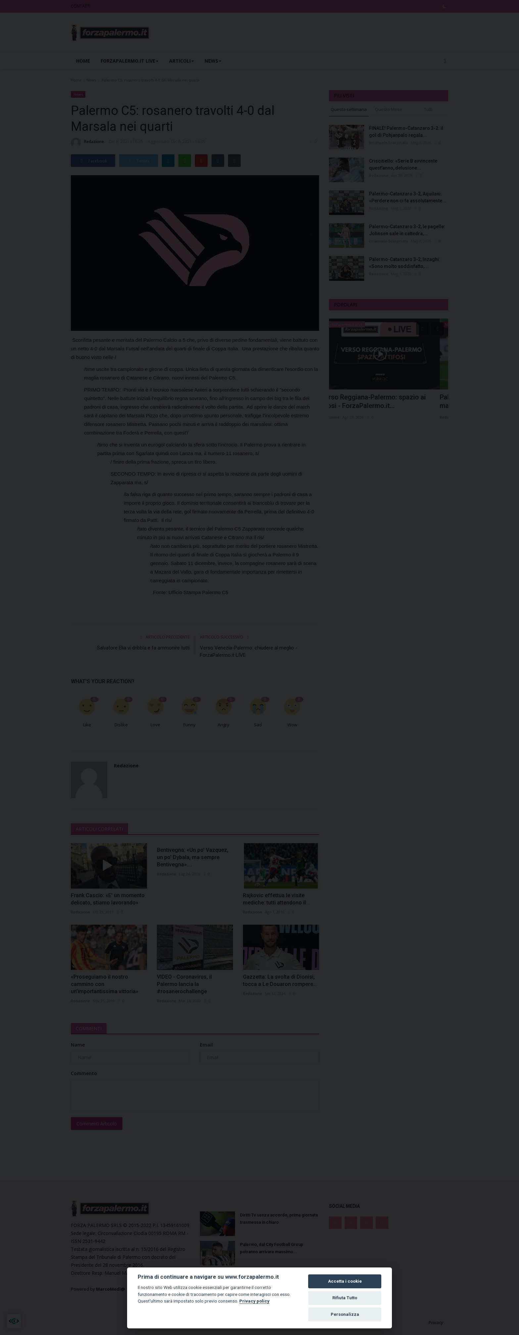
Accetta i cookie (345, 1281)
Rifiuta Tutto (344, 1297)
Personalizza (345, 1314)
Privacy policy (254, 1301)
